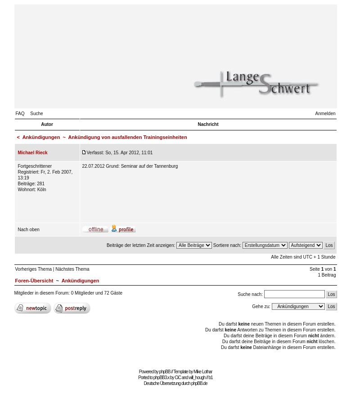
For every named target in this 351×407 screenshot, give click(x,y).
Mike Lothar (203, 371)
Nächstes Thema (72, 269)
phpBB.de (199, 383)
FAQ (20, 113)
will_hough (197, 377)
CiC (178, 377)
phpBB (164, 371)
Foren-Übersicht (34, 280)
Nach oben (29, 229)
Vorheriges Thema (33, 269)
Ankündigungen (41, 137)
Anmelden (325, 113)
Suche (36, 113)
